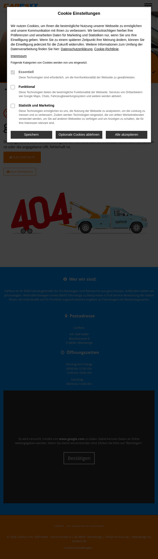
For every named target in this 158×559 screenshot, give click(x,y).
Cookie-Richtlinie (106, 49)
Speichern (31, 134)
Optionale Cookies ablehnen (79, 134)
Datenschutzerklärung (76, 49)
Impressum (19, 56)
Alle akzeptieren (126, 134)
